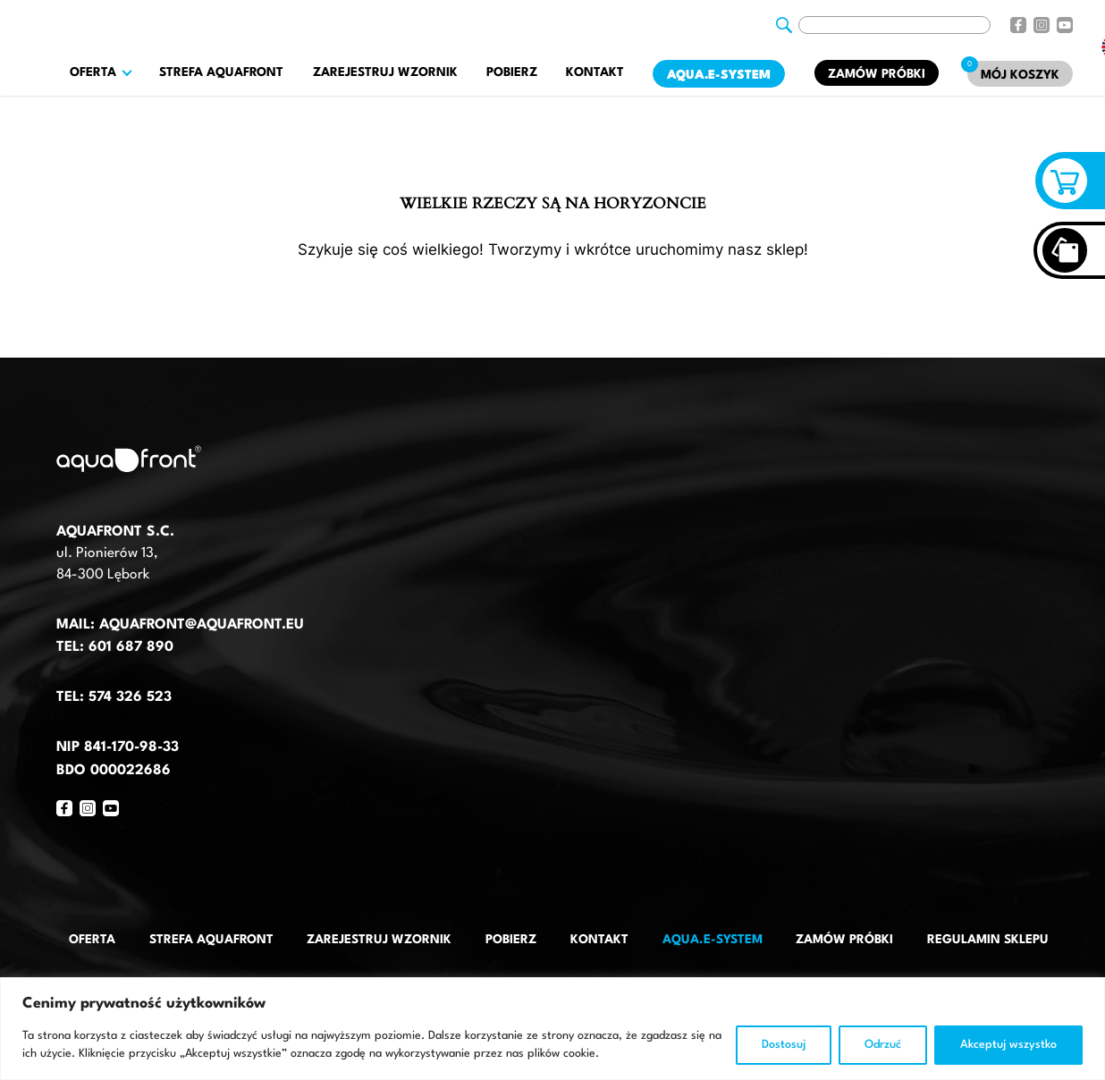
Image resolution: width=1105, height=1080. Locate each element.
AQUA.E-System (719, 75)
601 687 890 (131, 647)
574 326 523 (130, 697)
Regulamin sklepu (988, 939)
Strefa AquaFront (221, 72)
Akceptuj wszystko (1008, 1044)
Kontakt (595, 72)
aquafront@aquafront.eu (199, 625)
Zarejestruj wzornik (385, 72)
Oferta (92, 939)
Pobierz (511, 72)
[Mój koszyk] (1020, 74)
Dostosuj (784, 1044)
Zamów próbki (876, 74)
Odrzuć (883, 1044)
